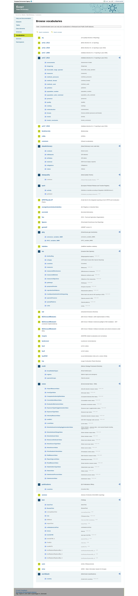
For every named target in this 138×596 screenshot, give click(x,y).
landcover (45, 341)
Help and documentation (23, 18)
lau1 (43, 346)
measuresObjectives (53, 278)
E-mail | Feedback (21, 590)
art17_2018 (46, 126)
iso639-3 (49, 419)
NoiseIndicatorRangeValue (54, 432)
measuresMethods (52, 275)
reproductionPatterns (53, 290)
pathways (50, 282)
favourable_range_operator (55, 69)
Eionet (23, 14)
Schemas (19, 32)
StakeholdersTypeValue (54, 467)
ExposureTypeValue (53, 411)
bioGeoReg (50, 256)
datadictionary (47, 146)
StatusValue (50, 470)
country (49, 578)
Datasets (18, 22)
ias (43, 251)
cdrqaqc (49, 260)
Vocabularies (20, 35)
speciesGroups (51, 378)
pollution (49, 88)
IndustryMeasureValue (53, 415)
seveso (44, 495)
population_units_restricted (55, 95)
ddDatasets (50, 154)
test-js (49, 531)
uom (43, 564)
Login (106, 1)
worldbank (45, 574)
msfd (43, 366)
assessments (51, 62)
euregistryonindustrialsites (51, 207)
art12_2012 (46, 43)
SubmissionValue (52, 478)
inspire (44, 336)
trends (49, 116)
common (45, 141)
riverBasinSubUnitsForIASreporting (57, 294)
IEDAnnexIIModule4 (49, 329)
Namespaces (20, 42)
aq (43, 37)
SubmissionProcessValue (54, 474)
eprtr (43, 185)
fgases (44, 222)
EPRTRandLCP (47, 200)
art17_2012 (46, 58)
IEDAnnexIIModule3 (49, 322)
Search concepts (58, 32)
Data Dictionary (30, 14)
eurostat (45, 212)
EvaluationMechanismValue (55, 404)
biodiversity (46, 131)
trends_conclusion (52, 120)
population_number (52, 91)
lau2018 (44, 356)
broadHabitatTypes (52, 371)
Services (18, 38)
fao (43, 217)
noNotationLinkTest (52, 527)
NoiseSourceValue (52, 447)
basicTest (50, 504)
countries (50, 263)
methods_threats (52, 80)
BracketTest (50, 508)
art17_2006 (46, 53)
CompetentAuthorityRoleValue (56, 396)
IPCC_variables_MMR (53, 240)
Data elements (20, 28)
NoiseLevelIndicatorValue (54, 440)
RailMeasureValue (52, 455)
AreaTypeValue (51, 392)
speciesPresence (52, 298)
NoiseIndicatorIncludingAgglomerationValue (60, 427)
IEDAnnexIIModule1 (49, 317)
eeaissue (49, 161)
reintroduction (51, 109)
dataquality (46, 175)
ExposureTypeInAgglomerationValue (57, 408)
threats (49, 113)
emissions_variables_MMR (55, 237)
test (43, 500)
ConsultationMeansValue (54, 400)
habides (45, 246)
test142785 (50, 535)
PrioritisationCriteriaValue (54, 451)
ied (43, 312)
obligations (50, 165)
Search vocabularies (44, 32)
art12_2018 (46, 48)
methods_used (51, 84)
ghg (43, 232)
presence (49, 98)
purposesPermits (52, 286)
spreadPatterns (51, 302)
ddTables (49, 158)
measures (50, 73)
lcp (43, 361)
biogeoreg (50, 66)
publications (46, 484)
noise (44, 384)
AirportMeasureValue (53, 388)
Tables (18, 25)
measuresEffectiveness (54, 271)
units (48, 305)
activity (49, 190)
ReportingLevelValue (53, 459)
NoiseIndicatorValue (53, 436)
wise (43, 569)
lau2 (43, 351)
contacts (49, 151)
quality (49, 102)
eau (48, 516)
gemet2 (44, 227)
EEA (23, 1)
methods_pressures (53, 77)
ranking (49, 106)
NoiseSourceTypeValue (54, 443)
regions (49, 374)
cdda (43, 136)
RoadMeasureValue (52, 463)
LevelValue (50, 423)
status (49, 169)
